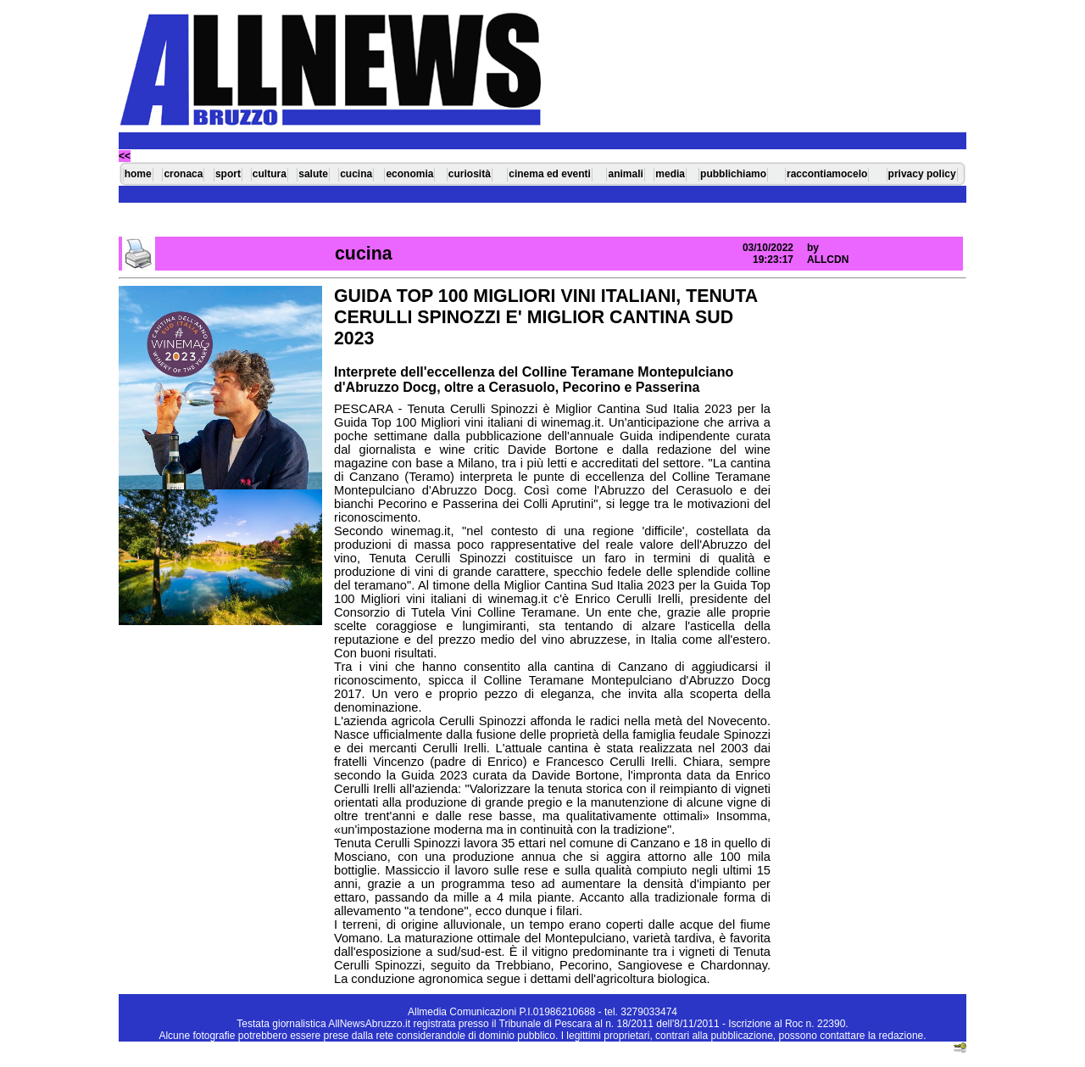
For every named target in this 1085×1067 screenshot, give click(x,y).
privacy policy (922, 174)
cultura (270, 174)
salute (313, 174)
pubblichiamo (733, 174)
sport (228, 174)
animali (625, 174)
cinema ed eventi (550, 174)
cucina (356, 174)
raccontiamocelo (827, 174)
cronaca (183, 174)
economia (409, 174)
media (670, 174)
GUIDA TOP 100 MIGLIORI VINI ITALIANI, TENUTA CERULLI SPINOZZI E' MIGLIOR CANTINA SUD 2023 (545, 317)
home (138, 174)
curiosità (469, 174)
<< (125, 156)
